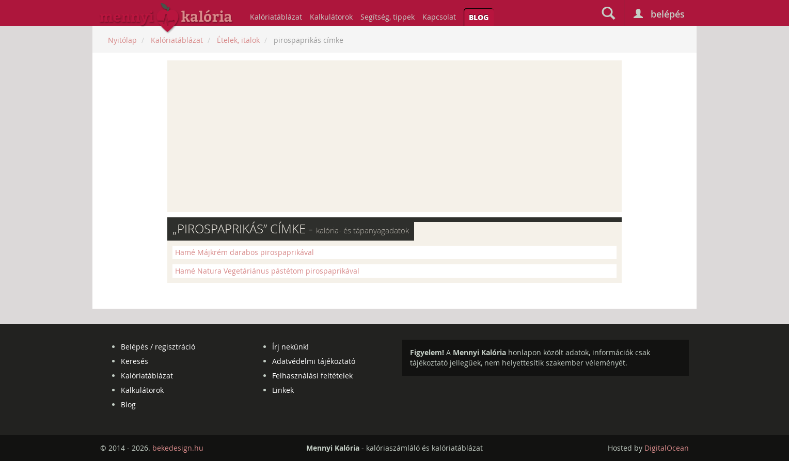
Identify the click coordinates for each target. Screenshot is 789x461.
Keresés (134, 361)
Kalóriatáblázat (276, 17)
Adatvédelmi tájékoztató (313, 361)
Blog (478, 17)
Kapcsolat (439, 17)
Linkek (283, 390)
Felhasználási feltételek (312, 375)
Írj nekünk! (290, 347)
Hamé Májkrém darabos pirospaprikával (244, 252)
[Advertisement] (394, 136)
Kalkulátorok (331, 17)
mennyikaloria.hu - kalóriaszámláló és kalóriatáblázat (166, 18)
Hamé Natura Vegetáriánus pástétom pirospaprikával (267, 271)
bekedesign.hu (177, 448)
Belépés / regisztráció (158, 347)
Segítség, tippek (387, 17)
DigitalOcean (666, 448)
